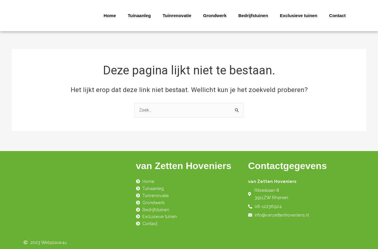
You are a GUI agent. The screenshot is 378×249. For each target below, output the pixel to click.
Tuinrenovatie (177, 15)
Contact (337, 15)
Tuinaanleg (139, 15)
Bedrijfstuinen (253, 15)
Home (110, 15)
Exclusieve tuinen (298, 15)
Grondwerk (215, 15)
